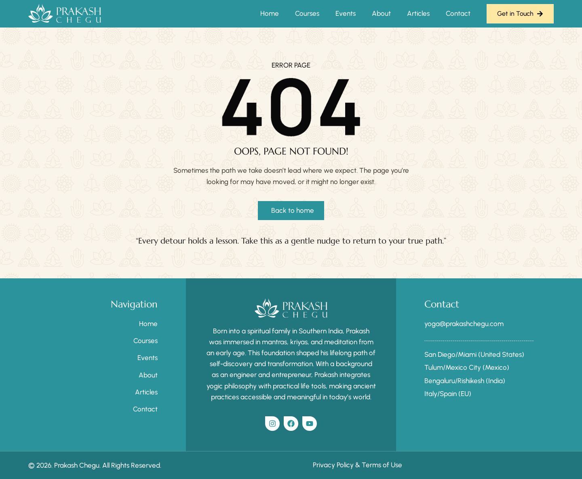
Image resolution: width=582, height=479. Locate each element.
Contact (458, 13)
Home (269, 13)
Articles (418, 13)
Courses (307, 13)
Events (345, 13)
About (381, 13)
